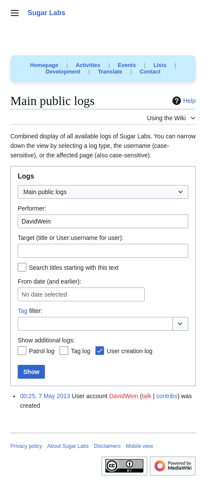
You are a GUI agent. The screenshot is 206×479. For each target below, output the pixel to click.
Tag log (80, 351)
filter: (30, 310)
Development (63, 71)
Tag (23, 310)
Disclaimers (107, 446)
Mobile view (139, 446)
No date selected (44, 294)
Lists (159, 65)
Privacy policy (26, 446)
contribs (166, 396)
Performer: (32, 208)
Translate (110, 71)
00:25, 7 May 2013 (45, 396)
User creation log (129, 351)
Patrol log (41, 351)
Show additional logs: (46, 340)
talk (147, 396)
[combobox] (103, 192)
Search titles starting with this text (74, 267)
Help (183, 100)
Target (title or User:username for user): (71, 237)
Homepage (44, 65)
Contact (150, 71)
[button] (180, 324)
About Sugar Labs (68, 446)
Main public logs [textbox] (45, 191)
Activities (88, 65)
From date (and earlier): (49, 281)
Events (127, 65)
